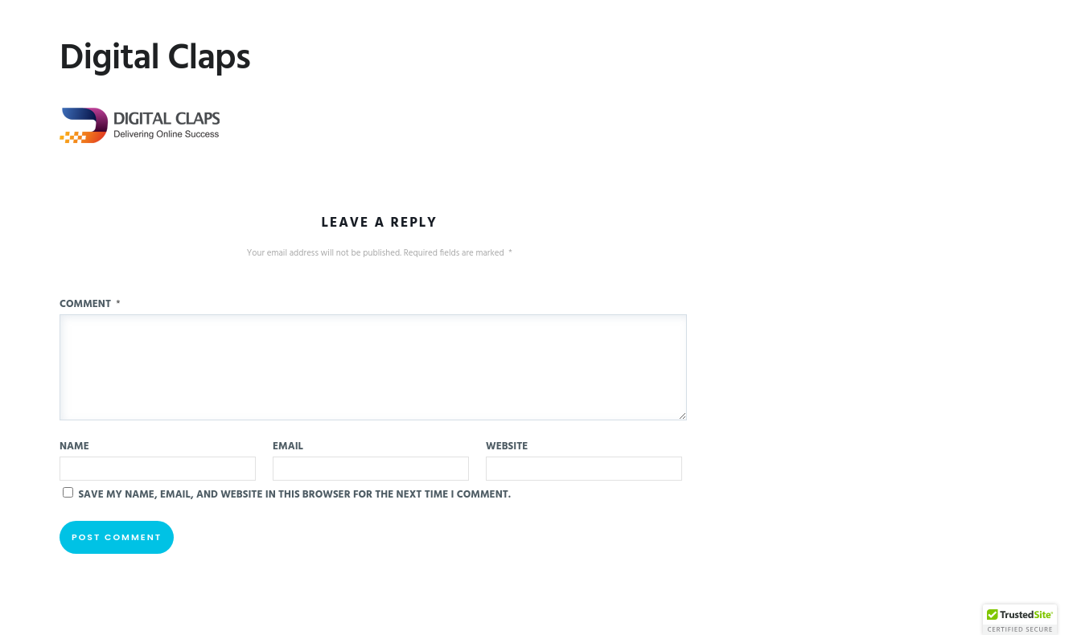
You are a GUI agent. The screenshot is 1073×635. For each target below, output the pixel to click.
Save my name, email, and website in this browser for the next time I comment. (294, 494)
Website (507, 446)
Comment (90, 304)
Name (74, 446)
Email (288, 446)
